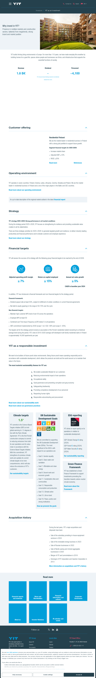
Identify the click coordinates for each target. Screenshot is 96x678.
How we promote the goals (46, 506)
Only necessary (17, 674)
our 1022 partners (12, 652)
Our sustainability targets (19, 473)
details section (60, 669)
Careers (31, 645)
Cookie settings (48, 674)
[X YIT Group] (49, 629)
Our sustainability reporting (74, 456)
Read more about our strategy (20, 238)
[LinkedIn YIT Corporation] (53, 629)
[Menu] (10, 3)
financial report (59, 199)
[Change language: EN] (84, 3)
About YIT (31, 642)
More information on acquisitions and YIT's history (67, 566)
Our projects (32, 647)
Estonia (51, 645)
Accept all (79, 674)
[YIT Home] (17, 4)
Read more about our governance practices (24, 406)
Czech (50, 642)
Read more (53, 163)
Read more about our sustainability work (24, 403)
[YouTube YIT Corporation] (57, 629)
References (78, 163)
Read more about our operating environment (25, 190)
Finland (51, 647)
